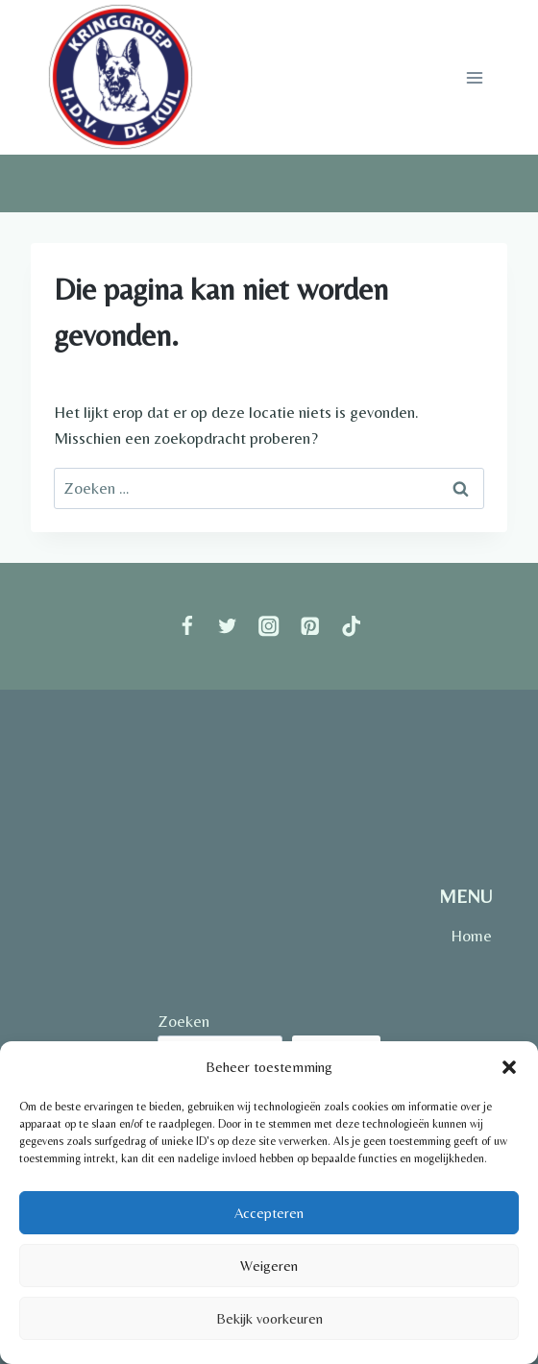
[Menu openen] (474, 77)
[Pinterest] (309, 626)
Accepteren (269, 1213)
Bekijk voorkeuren (269, 1318)
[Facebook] (187, 626)
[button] (509, 1067)
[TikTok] (351, 626)
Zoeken (183, 1021)
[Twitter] (228, 626)
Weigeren (269, 1265)
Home (471, 935)
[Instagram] (269, 626)
